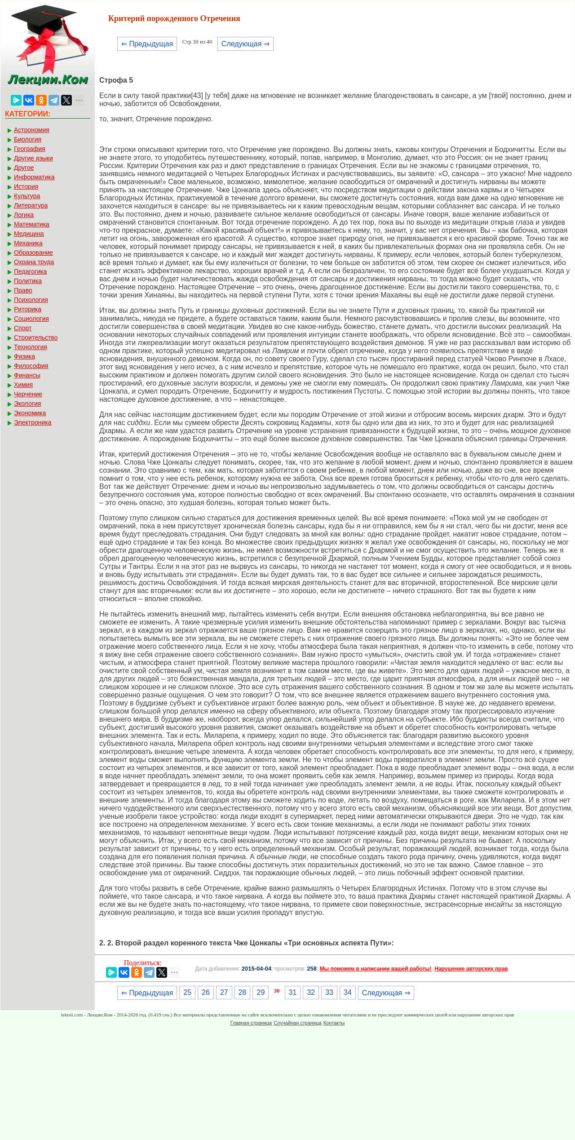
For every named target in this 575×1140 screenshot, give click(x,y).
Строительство (36, 337)
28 (243, 992)
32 (311, 992)
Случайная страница (297, 1022)
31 (293, 992)
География (29, 148)
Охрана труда (34, 262)
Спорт (22, 328)
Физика (24, 356)
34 (348, 992)
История (26, 186)
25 (187, 992)
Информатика (34, 177)
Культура (27, 196)
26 (206, 992)
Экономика (30, 413)
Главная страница (251, 1022)
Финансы (27, 375)
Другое (24, 167)
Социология (31, 318)
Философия (31, 365)
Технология (30, 346)
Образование (33, 252)
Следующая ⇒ (245, 44)
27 (224, 992)
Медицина (29, 233)
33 (329, 992)
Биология (27, 139)
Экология (27, 403)
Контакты (334, 1022)
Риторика (27, 309)
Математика (31, 224)
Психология (31, 299)
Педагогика (30, 271)
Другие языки (33, 158)
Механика (28, 243)
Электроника (33, 422)
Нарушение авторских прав (471, 969)
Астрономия (31, 129)
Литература (31, 205)
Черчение (28, 394)
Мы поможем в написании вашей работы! (376, 969)
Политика (28, 280)
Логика (24, 214)
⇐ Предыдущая (147, 44)
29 (261, 992)
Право (23, 290)
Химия (23, 384)
